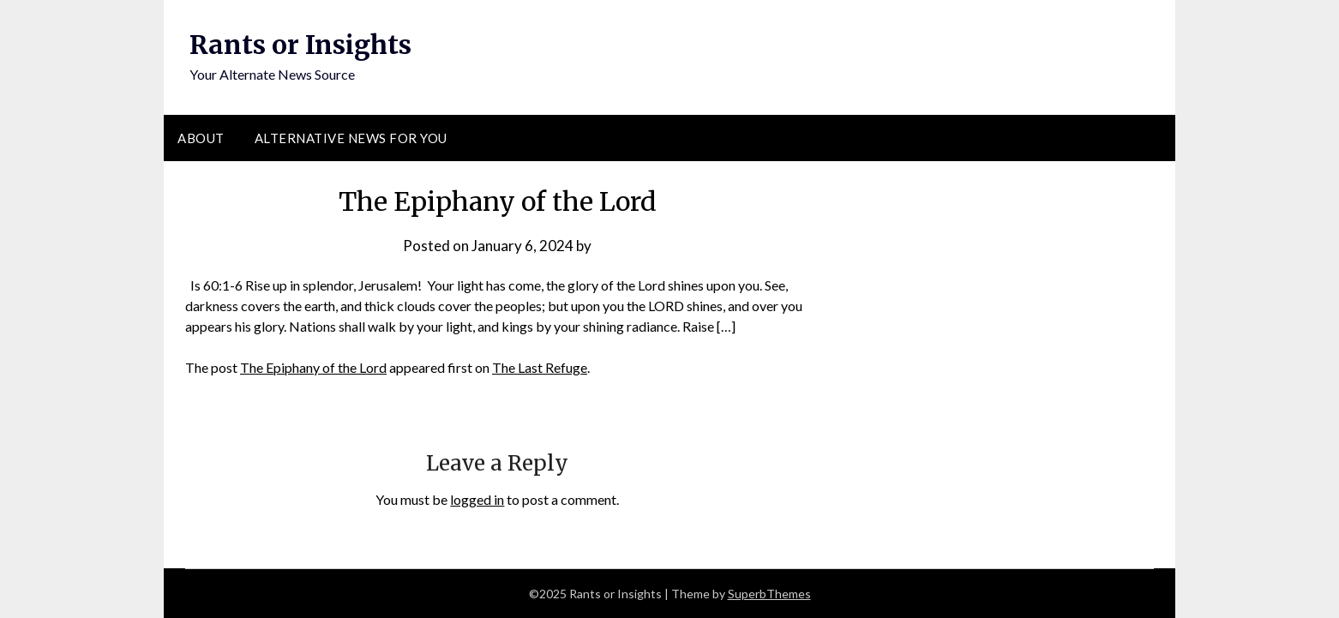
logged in (477, 499)
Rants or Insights (300, 44)
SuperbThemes (769, 593)
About (201, 138)
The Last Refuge (539, 367)
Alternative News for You (351, 138)
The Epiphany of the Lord (313, 367)
